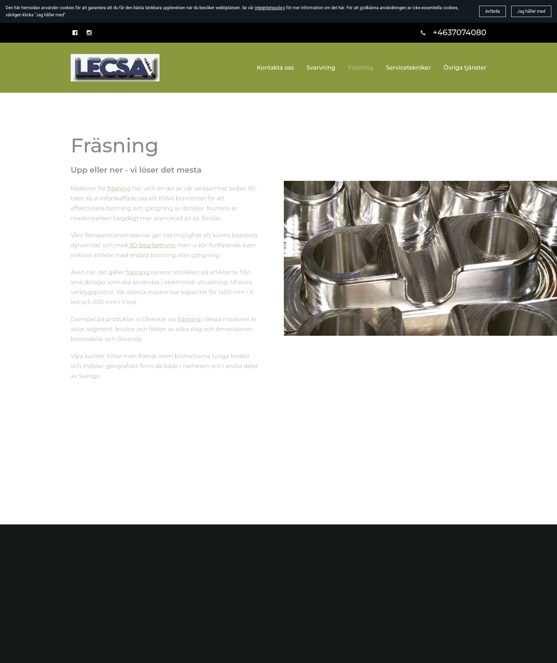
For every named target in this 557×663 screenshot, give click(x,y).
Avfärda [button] (492, 11)
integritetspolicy (270, 7)
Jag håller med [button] (531, 11)
